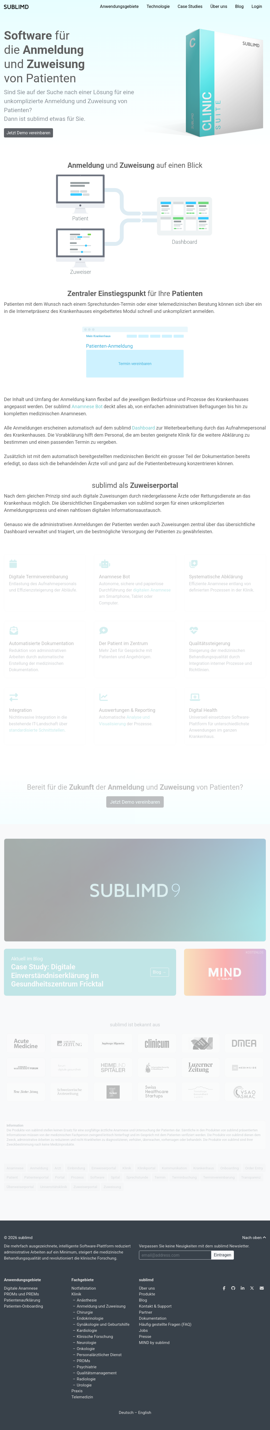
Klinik (126, 1168)
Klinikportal (147, 1168)
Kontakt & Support (155, 1306)
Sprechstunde (137, 1177)
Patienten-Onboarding (23, 1306)
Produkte (147, 1294)
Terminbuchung (184, 1177)
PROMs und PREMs (21, 1294)
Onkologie (86, 1348)
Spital (115, 1177)
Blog (239, 6)
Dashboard (143, 428)
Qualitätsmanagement (97, 1373)
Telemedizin (82, 1397)
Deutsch (126, 1412)
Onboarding (229, 1168)
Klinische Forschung (95, 1336)
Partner (145, 1312)
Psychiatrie (87, 1367)
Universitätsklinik (53, 1187)
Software (97, 1177)
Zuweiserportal (85, 1187)
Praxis (77, 1391)
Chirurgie (85, 1312)
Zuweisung (112, 1187)
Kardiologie (87, 1330)
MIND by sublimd (154, 1342)
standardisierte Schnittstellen (36, 730)
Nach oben (254, 1237)
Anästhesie (87, 1300)
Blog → (159, 972)
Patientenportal (36, 1177)
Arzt (58, 1168)
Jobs (143, 1330)
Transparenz (251, 1177)
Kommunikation (174, 1168)
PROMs (83, 1360)
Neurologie (86, 1342)
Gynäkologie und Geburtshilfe (103, 1324)
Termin (160, 1177)
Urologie (84, 1385)
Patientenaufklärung (22, 1300)
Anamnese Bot (86, 406)
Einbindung (76, 1168)
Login (257, 6)
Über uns (218, 6)
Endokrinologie (90, 1318)
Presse (145, 1336)
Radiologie (86, 1379)
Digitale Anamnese (21, 1288)
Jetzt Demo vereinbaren (28, 132)
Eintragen (222, 1254)
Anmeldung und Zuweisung (101, 1306)
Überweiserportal (20, 1187)
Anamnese (15, 1168)
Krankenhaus (203, 1168)
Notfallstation (83, 1288)
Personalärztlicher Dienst (99, 1354)
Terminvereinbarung (219, 1177)
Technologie (158, 6)
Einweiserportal (103, 1168)
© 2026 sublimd (18, 1237)
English (144, 1412)
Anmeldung (39, 1168)
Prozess (77, 1177)
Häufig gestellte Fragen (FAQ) (165, 1324)
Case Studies (190, 6)
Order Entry (254, 1168)
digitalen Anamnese (152, 590)
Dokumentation (152, 1318)
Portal (60, 1177)
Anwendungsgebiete (119, 6)
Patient (12, 1177)
